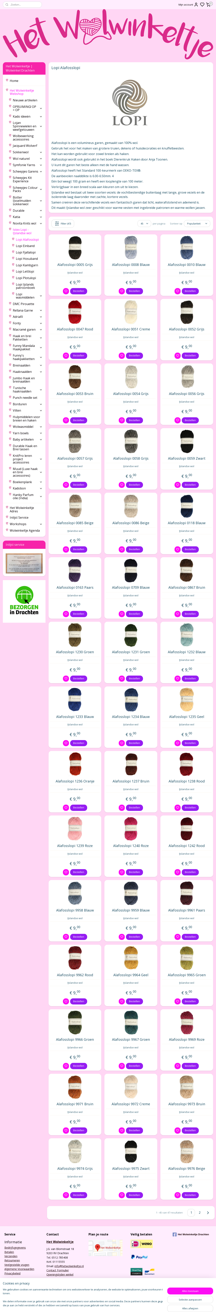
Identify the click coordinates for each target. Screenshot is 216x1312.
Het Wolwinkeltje (60, 1242)
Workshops (26, 524)
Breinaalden (27, 365)
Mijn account (188, 4)
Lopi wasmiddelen (29, 296)
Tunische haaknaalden (27, 389)
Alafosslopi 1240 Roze (131, 846)
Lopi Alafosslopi (27, 239)
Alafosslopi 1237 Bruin (131, 781)
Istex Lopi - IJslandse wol (27, 231)
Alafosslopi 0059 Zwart (186, 458)
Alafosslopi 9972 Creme (131, 1104)
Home (14, 81)
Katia (27, 217)
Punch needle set (25, 398)
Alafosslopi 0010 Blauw (186, 265)
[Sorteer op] (197, 223)
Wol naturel (27, 159)
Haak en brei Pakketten (27, 338)
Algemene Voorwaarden (19, 1269)
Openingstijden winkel (59, 1274)
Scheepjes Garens (27, 171)
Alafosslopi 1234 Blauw (131, 717)
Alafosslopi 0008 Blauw (131, 265)
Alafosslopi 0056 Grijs (186, 394)
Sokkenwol (27, 152)
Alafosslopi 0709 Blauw (131, 587)
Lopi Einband (25, 246)
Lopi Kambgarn (27, 265)
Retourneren (12, 1260)
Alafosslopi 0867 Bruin (186, 587)
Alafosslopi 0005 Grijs (75, 265)
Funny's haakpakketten (27, 357)
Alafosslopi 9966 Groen (75, 1039)
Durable (27, 210)
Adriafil (27, 317)
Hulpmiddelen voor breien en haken (26, 418)
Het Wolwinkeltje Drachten (191, 1234)
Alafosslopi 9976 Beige (186, 1169)
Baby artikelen (27, 439)
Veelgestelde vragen (16, 1265)
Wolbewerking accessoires (23, 137)
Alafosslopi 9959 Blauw (131, 910)
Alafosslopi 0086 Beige (130, 523)
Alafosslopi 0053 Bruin (75, 394)
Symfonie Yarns (27, 165)
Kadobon (27, 488)
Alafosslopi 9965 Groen (187, 975)
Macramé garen (27, 329)
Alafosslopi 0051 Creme (131, 329)
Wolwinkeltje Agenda (25, 530)
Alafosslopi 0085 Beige (75, 523)
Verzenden (10, 1256)
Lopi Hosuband (27, 259)
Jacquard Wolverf (25, 146)
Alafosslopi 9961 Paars (186, 910)
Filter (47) (63, 223)
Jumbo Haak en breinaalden (24, 380)
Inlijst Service (19, 517)
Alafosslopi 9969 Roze (187, 1039)
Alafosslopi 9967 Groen (131, 1039)
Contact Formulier (57, 1270)
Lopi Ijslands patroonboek (25, 286)
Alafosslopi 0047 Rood (75, 329)
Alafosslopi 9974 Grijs (75, 1169)
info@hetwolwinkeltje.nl (69, 1266)
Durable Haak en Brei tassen (25, 447)
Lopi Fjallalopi (26, 252)
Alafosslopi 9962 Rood (75, 975)
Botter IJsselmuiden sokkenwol (27, 200)
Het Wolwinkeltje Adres (22, 509)
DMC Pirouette (23, 304)
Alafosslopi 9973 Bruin (186, 1104)
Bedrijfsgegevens (15, 1247)
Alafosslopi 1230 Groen (75, 652)
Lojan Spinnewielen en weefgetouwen (27, 126)
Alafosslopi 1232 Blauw (186, 652)
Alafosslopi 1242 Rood (187, 846)
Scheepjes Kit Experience (22, 179)
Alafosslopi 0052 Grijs (186, 329)
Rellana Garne (27, 310)
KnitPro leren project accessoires (27, 459)
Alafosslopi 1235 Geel (186, 717)
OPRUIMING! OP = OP (27, 108)
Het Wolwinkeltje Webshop (26, 92)
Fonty (27, 323)
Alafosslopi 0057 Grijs (75, 458)
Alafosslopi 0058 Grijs (131, 458)
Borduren (27, 404)
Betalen (9, 1252)
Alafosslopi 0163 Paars (75, 587)
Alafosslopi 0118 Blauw (186, 523)
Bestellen (78, 291)
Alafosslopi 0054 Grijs (131, 394)
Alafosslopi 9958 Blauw (75, 910)
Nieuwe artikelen (25, 100)
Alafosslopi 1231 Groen (131, 652)
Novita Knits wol (27, 223)
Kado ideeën (27, 116)
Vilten (27, 410)
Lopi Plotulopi (26, 278)
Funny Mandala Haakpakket (27, 347)
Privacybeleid (12, 1273)
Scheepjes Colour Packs (27, 189)
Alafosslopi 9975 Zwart (131, 1169)
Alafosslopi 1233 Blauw (75, 717)
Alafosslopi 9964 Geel (130, 975)
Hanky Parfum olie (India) (27, 496)
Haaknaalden (27, 372)
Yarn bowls (27, 433)
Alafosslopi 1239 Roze (75, 846)
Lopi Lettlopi (25, 271)
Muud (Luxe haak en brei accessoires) (27, 472)
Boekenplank (27, 482)
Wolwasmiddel (27, 427)
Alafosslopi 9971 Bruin (75, 1104)
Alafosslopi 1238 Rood (187, 781)
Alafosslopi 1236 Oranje (75, 781)
